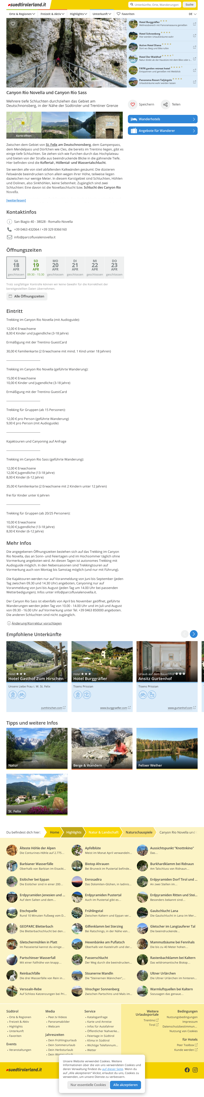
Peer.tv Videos (57, 1017)
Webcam (54, 1026)
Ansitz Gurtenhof (167, 676)
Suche (189, 4)
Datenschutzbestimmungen (180, 1026)
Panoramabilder (59, 1021)
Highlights (77, 14)
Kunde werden (186, 1050)
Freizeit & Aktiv (51, 14)
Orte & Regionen (20, 14)
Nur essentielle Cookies (88, 1085)
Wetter (91, 1050)
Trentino (151, 1020)
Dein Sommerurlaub (61, 1045)
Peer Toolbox (187, 1045)
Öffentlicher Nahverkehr (103, 1031)
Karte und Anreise (99, 1021)
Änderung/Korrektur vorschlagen (34, 623)
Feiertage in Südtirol (100, 1036)
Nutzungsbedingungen (182, 1017)
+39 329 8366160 (54, 229)
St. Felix (51, 144)
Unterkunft (100, 14)
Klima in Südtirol (98, 1040)
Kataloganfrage (97, 1017)
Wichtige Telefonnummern (103, 1045)
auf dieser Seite (112, 1069)
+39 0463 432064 (26, 229)
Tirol (154, 1025)
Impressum (190, 1021)
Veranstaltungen (20, 1050)
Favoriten (125, 14)
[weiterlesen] (16, 200)
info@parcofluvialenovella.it (35, 237)
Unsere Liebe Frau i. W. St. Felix (29, 686)
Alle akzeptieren (125, 1085)
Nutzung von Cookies (184, 1031)
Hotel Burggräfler (102, 676)
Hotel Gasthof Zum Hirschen (37, 676)
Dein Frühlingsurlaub (62, 1040)
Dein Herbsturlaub (60, 1050)
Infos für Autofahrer (100, 1026)
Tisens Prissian (83, 686)
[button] (194, 634)
